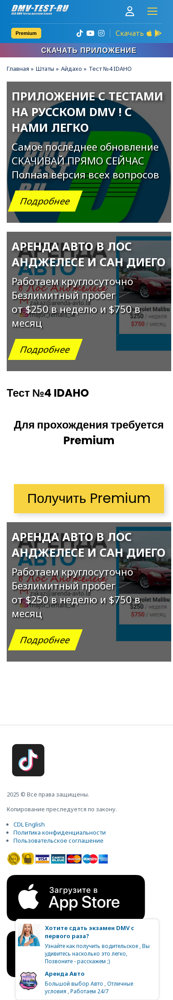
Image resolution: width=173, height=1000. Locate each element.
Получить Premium (89, 498)
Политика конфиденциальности (59, 832)
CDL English (29, 824)
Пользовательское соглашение (58, 840)
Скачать (130, 33)
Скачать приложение (89, 50)
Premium (26, 33)
